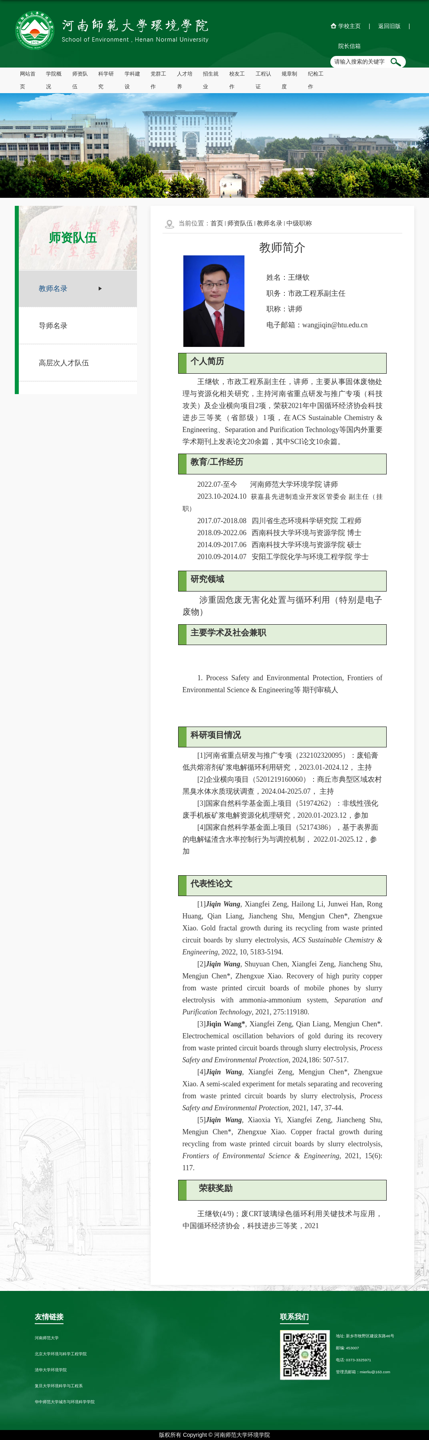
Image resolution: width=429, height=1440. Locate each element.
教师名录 (269, 223)
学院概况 (54, 80)
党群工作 (158, 80)
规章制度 (289, 80)
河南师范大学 (47, 1338)
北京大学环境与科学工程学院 (61, 1354)
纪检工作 (316, 80)
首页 (217, 223)
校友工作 (237, 80)
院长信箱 (349, 46)
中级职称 (299, 223)
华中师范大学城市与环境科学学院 (65, 1402)
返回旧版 (389, 26)
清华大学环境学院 (51, 1370)
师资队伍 (80, 80)
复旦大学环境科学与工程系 (59, 1386)
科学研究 (106, 80)
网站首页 (28, 80)
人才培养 (185, 80)
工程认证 (263, 80)
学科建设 (132, 80)
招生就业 (210, 80)
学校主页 (349, 26)
